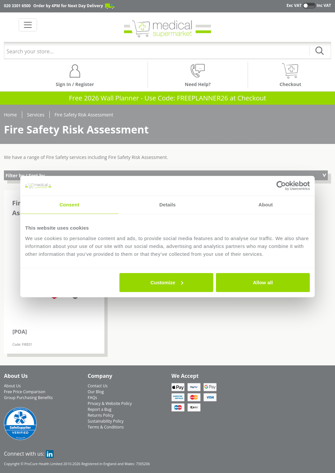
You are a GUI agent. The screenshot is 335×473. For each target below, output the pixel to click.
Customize (166, 282)
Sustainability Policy (106, 421)
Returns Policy (101, 415)
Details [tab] (167, 204)
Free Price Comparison (24, 391)
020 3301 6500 (17, 6)
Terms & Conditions (106, 427)
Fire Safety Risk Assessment (84, 115)
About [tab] (265, 204)
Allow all (263, 282)
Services (35, 115)
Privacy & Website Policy (110, 403)
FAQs (92, 397)
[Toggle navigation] (28, 24)
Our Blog (96, 391)
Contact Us (98, 386)
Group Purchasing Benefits (28, 397)
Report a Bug (99, 409)
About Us (12, 386)
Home (10, 115)
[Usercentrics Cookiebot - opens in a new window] (281, 186)
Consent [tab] (69, 204)
